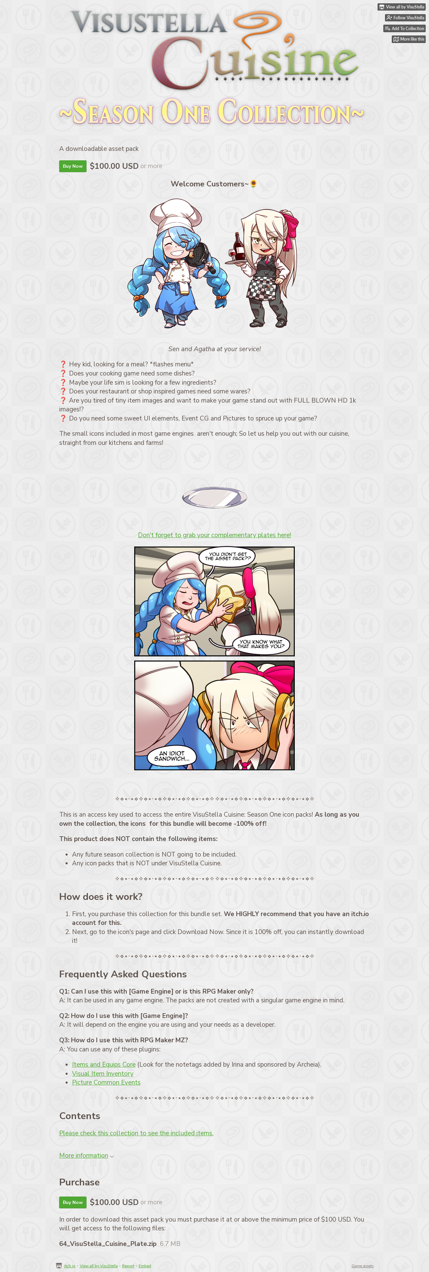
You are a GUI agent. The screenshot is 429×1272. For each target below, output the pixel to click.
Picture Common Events (106, 1082)
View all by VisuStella (99, 1265)
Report (128, 1265)
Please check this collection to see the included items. (136, 1133)
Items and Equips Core (104, 1064)
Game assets (363, 1265)
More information (86, 1155)
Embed (145, 1265)
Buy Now (73, 166)
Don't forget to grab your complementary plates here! (214, 535)
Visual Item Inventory (103, 1073)
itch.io (69, 1265)
